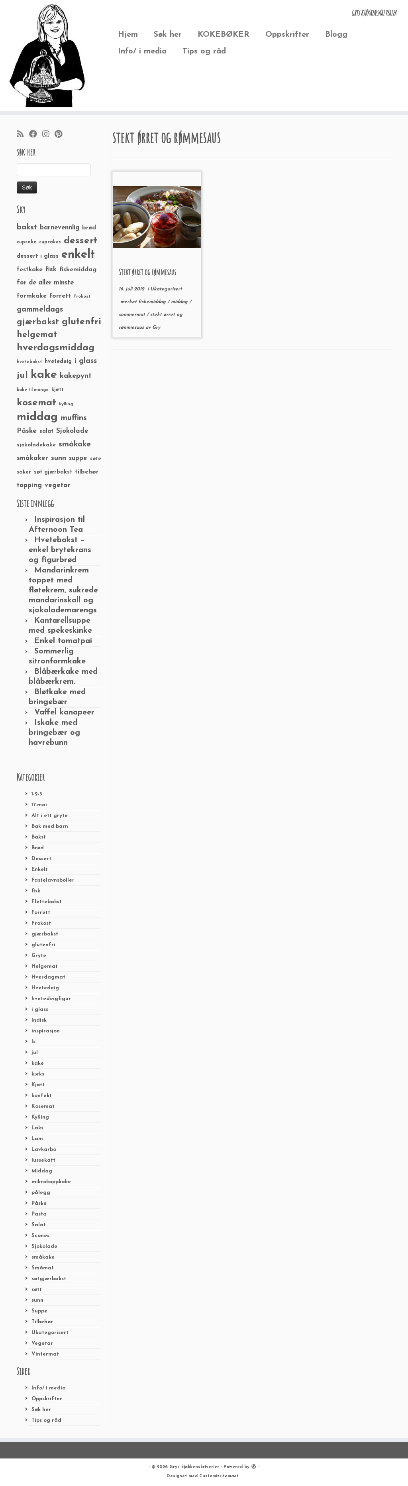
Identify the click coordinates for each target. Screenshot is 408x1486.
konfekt (41, 1095)
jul (34, 1052)
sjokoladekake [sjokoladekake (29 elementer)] (36, 445)
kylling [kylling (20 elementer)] (66, 404)
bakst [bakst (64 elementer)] (27, 227)
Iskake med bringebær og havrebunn (54, 733)
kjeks (37, 1074)
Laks (37, 1128)
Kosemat (43, 1106)
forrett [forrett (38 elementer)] (60, 296)
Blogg (336, 35)
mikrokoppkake (51, 1181)
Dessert (41, 858)
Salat (38, 1224)
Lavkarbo (43, 1149)
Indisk (39, 1020)
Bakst (38, 837)
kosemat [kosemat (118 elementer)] (36, 403)
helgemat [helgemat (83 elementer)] (37, 335)
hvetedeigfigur (51, 998)
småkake (43, 1257)
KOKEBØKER (223, 35)
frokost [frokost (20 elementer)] (82, 296)
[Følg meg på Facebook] (35, 134)
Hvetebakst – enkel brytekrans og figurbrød (60, 550)
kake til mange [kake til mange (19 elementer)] (33, 390)
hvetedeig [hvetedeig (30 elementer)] (58, 362)
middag (180, 302)
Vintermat (45, 1354)
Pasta (39, 1214)
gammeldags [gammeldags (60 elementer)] (40, 310)
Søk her (168, 35)
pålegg (40, 1192)
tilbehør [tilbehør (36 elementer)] (86, 472)
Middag (41, 1171)
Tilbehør (42, 1321)
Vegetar (42, 1343)
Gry (156, 327)
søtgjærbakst (48, 1278)
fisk (35, 891)
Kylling (40, 1117)
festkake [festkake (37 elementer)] (30, 269)
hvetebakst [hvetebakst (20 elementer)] (29, 362)
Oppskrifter (287, 35)
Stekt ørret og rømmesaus (147, 272)
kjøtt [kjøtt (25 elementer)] (57, 389)
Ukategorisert (50, 1332)
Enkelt (39, 869)
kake (37, 1063)
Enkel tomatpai (63, 641)
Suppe (39, 1311)
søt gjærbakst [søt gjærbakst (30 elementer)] (53, 472)
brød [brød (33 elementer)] (89, 228)
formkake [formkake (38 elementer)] (32, 296)
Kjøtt (38, 1084)
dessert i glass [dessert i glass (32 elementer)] (38, 256)
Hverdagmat (48, 977)
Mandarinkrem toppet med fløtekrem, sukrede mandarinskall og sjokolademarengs (63, 590)
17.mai (39, 804)
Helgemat (44, 966)
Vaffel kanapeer (64, 712)
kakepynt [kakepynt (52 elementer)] (76, 376)
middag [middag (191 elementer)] (37, 417)
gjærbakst (44, 934)
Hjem (128, 35)
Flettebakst (46, 901)
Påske (39, 1203)
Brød (37, 848)
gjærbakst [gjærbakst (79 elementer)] (38, 322)
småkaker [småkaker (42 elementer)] (32, 458)
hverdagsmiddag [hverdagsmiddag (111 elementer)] (55, 348)
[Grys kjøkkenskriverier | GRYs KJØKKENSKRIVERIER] (48, 55)
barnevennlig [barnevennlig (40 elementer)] (59, 228)
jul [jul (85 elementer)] (22, 375)
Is (33, 1041)
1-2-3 (36, 794)
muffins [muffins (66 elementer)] (74, 418)
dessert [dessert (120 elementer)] (81, 241)
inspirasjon (45, 1031)
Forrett (40, 912)
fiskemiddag (152, 302)
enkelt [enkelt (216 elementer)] (78, 254)
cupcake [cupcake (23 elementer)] (26, 242)
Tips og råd (204, 51)
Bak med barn (49, 826)
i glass (39, 1009)
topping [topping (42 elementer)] (29, 485)
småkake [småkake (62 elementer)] (75, 444)
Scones (40, 1235)
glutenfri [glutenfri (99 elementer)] (81, 322)
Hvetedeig (45, 988)
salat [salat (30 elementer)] (46, 431)
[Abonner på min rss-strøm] (23, 134)
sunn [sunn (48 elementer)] (58, 458)
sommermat (133, 314)
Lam (37, 1138)
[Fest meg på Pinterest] (61, 134)
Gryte (38, 955)
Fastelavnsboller (53, 880)
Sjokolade (44, 1246)
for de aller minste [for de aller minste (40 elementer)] (45, 283)
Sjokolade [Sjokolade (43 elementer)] (72, 431)
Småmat (42, 1268)
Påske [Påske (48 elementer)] (27, 431)
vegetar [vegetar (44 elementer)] (58, 485)
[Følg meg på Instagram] (48, 134)
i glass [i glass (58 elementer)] (86, 361)
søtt (36, 1289)
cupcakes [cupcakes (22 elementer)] (50, 242)
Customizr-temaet (219, 1476)
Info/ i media (142, 51)
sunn (37, 1300)
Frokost (41, 923)
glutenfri (43, 944)
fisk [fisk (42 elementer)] (51, 269)
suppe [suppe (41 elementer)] (78, 458)
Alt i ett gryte (49, 815)
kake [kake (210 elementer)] (44, 375)
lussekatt (43, 1160)
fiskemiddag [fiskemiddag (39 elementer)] (77, 269)
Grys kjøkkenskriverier (194, 1467)
